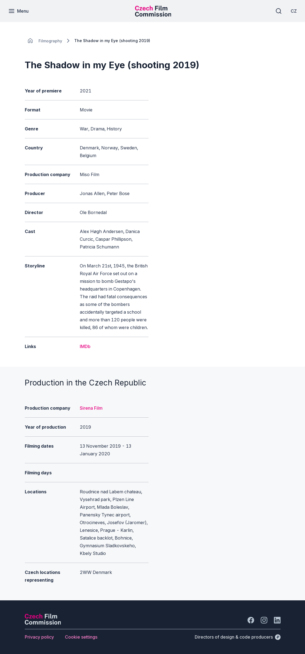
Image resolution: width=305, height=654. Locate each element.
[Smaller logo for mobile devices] (153, 15)
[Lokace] (50, 41)
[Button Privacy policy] (39, 637)
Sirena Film (91, 408)
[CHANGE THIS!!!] (30, 40)
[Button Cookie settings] (81, 637)
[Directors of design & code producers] (238, 637)
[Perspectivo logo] (43, 623)
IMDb (85, 346)
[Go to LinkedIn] (277, 620)
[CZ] (293, 11)
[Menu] (18, 11)
